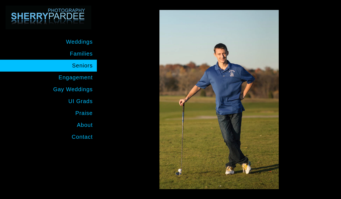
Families (81, 54)
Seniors (82, 65)
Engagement (76, 77)
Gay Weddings (73, 89)
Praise (84, 113)
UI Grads (80, 101)
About (85, 125)
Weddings (79, 42)
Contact (82, 137)
